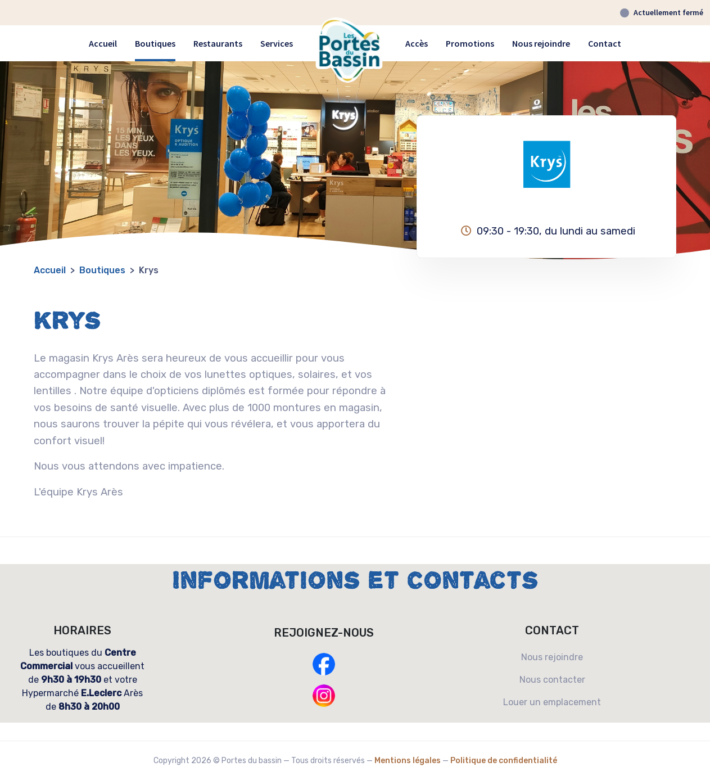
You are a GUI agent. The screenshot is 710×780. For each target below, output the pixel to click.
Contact (604, 43)
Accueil (103, 43)
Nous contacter (552, 679)
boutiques (102, 270)
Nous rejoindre (541, 43)
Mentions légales (407, 760)
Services (276, 43)
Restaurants (217, 43)
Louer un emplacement (552, 702)
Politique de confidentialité (503, 760)
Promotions (470, 43)
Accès (416, 43)
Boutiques (155, 43)
